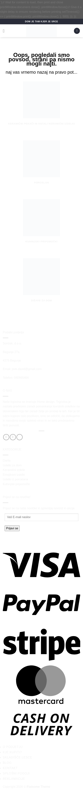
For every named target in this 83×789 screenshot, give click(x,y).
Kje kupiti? (12, 752)
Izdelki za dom (12, 465)
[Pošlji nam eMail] (19, 437)
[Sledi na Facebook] (6, 437)
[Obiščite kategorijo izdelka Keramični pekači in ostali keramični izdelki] (41, 107)
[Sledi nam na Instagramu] (13, 437)
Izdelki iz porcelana (15, 479)
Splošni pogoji (16, 773)
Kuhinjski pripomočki (16, 484)
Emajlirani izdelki (14, 474)
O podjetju (13, 746)
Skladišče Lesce (17, 757)
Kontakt (10, 768)
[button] (5, 30)
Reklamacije (14, 778)
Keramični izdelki (14, 469)
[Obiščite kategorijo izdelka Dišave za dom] (41, 284)
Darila (7, 460)
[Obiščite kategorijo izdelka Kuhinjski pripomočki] (41, 225)
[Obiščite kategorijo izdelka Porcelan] (41, 166)
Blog (7, 762)
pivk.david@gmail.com (27, 369)
